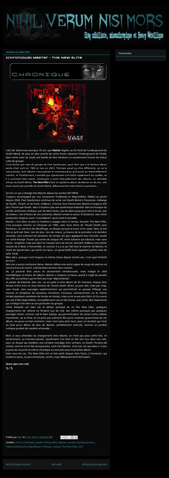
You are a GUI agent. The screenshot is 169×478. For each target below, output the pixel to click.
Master (63, 442)
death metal (43, 442)
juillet (54, 442)
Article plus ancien (94, 464)
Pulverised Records (16, 446)
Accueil (56, 464)
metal (71, 442)
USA (81, 446)
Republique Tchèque (39, 446)
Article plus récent (18, 464)
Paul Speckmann (85, 442)
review (56, 446)
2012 (19, 442)
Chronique (29, 442)
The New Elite (69, 446)
